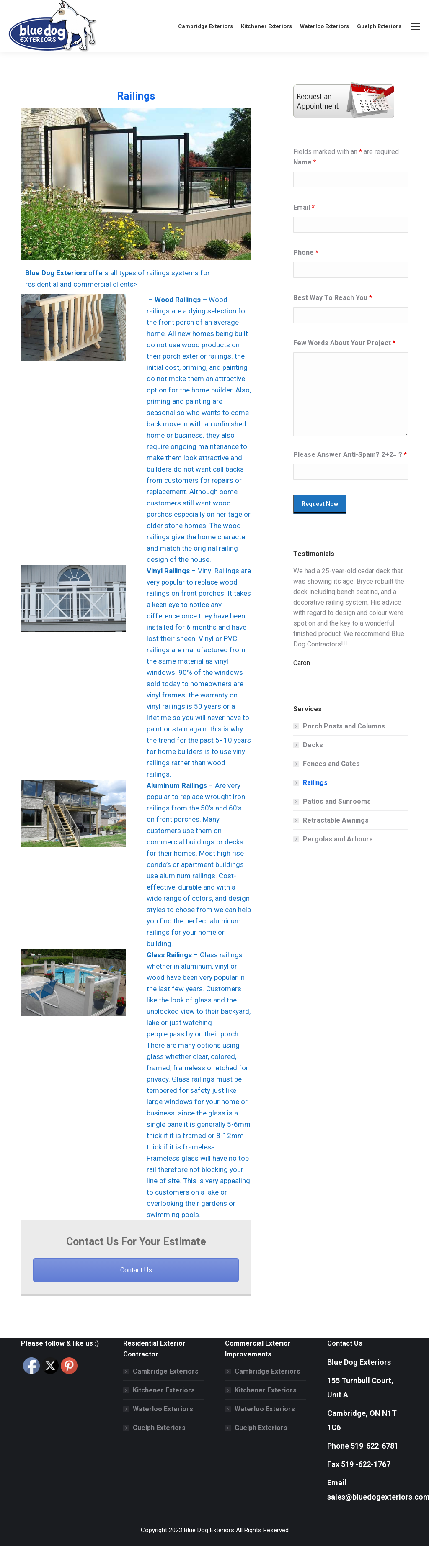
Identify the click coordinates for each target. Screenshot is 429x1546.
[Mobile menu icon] (415, 26)
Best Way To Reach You (332, 298)
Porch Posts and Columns (344, 726)
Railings (315, 783)
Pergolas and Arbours (338, 839)
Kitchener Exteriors (164, 1390)
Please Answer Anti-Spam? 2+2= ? (350, 455)
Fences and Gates (331, 764)
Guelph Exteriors (159, 1428)
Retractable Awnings (336, 820)
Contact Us (136, 1270)
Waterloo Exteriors (163, 1409)
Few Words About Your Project (344, 343)
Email (304, 207)
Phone (305, 252)
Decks (313, 745)
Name (304, 162)
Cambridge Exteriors (166, 1371)
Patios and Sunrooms (337, 801)
